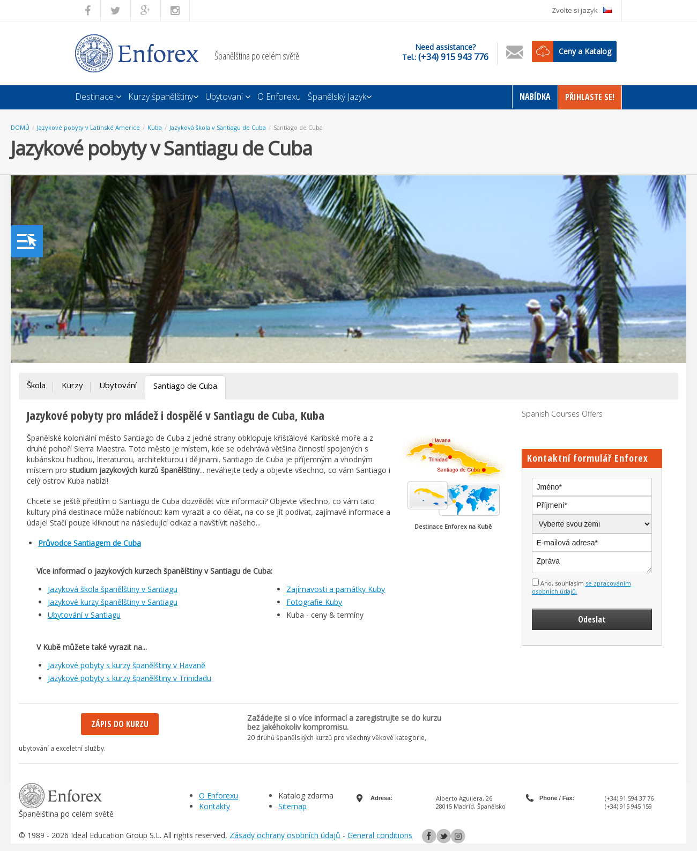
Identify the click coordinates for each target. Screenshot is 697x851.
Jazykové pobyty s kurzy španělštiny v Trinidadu (129, 678)
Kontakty (214, 806)
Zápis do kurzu (120, 724)
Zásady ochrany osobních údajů (284, 835)
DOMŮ (20, 127)
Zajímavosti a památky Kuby (335, 589)
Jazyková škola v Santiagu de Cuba (217, 127)
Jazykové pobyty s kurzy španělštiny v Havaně (126, 665)
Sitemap (292, 806)
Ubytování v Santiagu (84, 615)
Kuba (154, 127)
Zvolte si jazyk (582, 10)
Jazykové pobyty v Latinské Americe (88, 127)
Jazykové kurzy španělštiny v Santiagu (112, 602)
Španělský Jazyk (340, 96)
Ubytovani (227, 96)
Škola (36, 385)
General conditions (379, 835)
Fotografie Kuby (314, 602)
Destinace (98, 96)
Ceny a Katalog (585, 51)
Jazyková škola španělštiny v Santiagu (112, 589)
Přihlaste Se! (589, 97)
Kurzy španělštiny (163, 96)
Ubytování (118, 385)
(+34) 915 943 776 (453, 57)
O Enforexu (279, 96)
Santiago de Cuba (298, 127)
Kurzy (72, 385)
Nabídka (535, 96)
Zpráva (592, 562)
